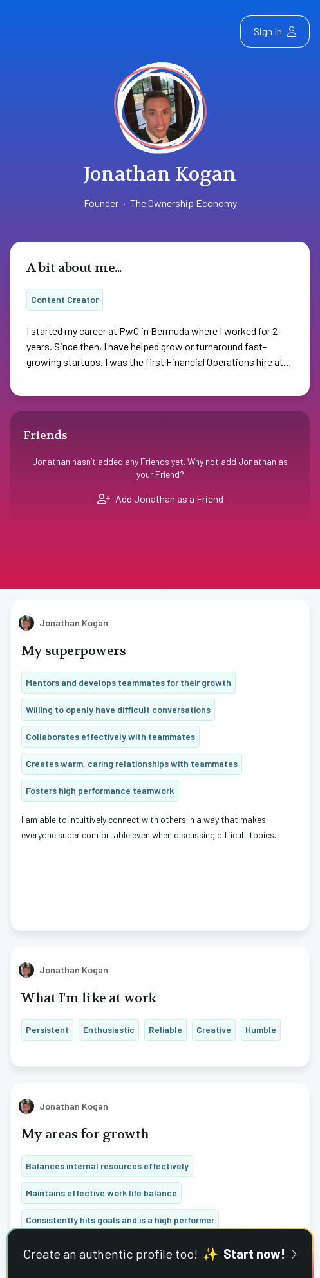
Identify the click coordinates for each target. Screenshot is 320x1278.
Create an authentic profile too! (160, 1254)
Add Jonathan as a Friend (160, 498)
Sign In (275, 31)
